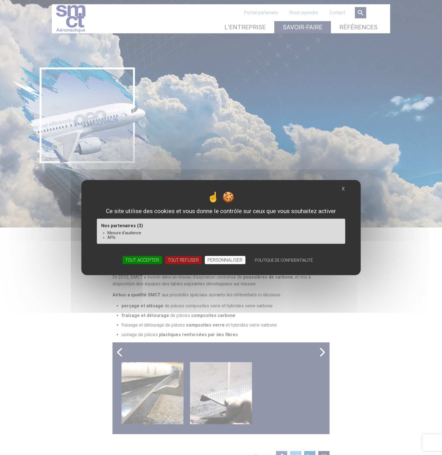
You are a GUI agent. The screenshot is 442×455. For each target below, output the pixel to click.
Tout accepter (142, 259)
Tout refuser (183, 259)
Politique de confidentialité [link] (284, 260)
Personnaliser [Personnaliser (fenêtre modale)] (224, 259)
